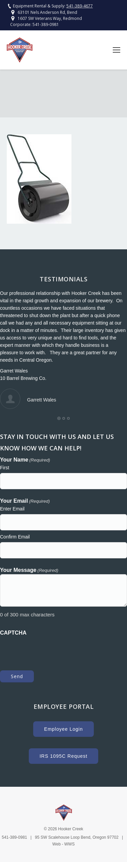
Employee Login (63, 729)
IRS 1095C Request (64, 756)
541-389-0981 (46, 24)
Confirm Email (15, 536)
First (4, 467)
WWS (69, 844)
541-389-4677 (79, 6)
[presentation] (51, 650)
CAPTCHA (13, 633)
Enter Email (12, 508)
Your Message (29, 570)
